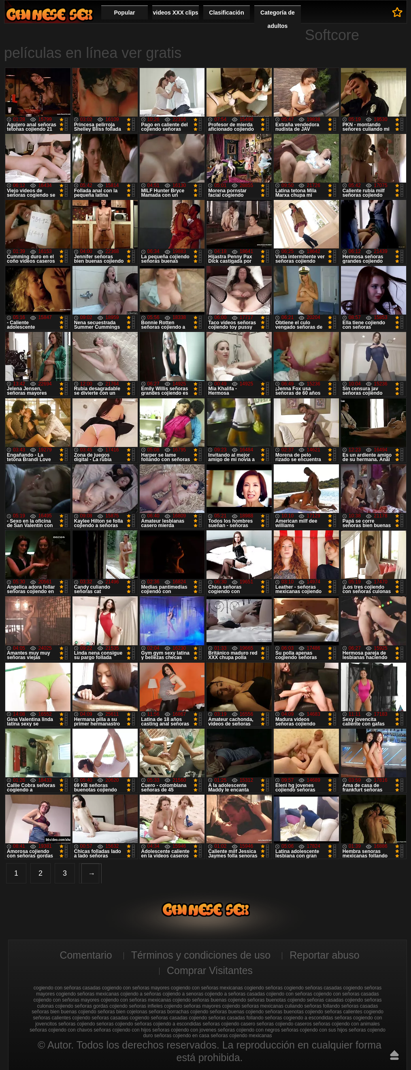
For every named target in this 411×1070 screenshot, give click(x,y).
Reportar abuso (324, 955)
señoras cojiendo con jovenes (184, 1030)
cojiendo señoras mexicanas (252, 1006)
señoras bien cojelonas (122, 1012)
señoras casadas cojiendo (179, 1018)
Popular (124, 12)
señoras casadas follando (235, 1018)
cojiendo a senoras (182, 994)
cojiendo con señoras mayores (67, 1000)
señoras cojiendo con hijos (122, 1030)
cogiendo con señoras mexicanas (207, 988)
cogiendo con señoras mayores (136, 988)
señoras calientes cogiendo (353, 1012)
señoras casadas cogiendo (120, 1018)
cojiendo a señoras (140, 994)
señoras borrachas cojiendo (178, 1012)
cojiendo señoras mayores (192, 1006)
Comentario (86, 955)
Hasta (394, 1055)
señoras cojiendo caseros (284, 1024)
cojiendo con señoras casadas (346, 994)
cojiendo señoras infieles (135, 1006)
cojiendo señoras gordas (81, 1006)
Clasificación (226, 12)
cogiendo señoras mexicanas (87, 994)
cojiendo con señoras (289, 994)
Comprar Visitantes (210, 970)
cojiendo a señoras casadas (234, 994)
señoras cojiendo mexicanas (241, 1035)
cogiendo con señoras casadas (67, 988)
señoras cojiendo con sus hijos (314, 1030)
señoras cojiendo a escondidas (167, 1024)
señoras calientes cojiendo (61, 1018)
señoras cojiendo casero (228, 1024)
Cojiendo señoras (49, 14)
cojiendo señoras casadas (315, 1000)
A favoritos (397, 12)
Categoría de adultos (277, 19)
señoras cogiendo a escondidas (299, 1018)
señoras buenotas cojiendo (294, 1012)
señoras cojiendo (76, 1024)
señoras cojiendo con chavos (61, 1030)
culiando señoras (303, 1006)
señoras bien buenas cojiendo (64, 1012)
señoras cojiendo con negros (249, 1030)
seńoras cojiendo (114, 1024)
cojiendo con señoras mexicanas (136, 1000)
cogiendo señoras (263, 988)
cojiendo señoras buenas (199, 1000)
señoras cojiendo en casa (181, 1035)
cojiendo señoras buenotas (257, 1000)
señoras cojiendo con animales (346, 1024)
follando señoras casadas (350, 1006)
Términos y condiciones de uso (201, 955)
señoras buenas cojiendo (237, 1012)
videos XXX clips (175, 12)
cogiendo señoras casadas (313, 988)
